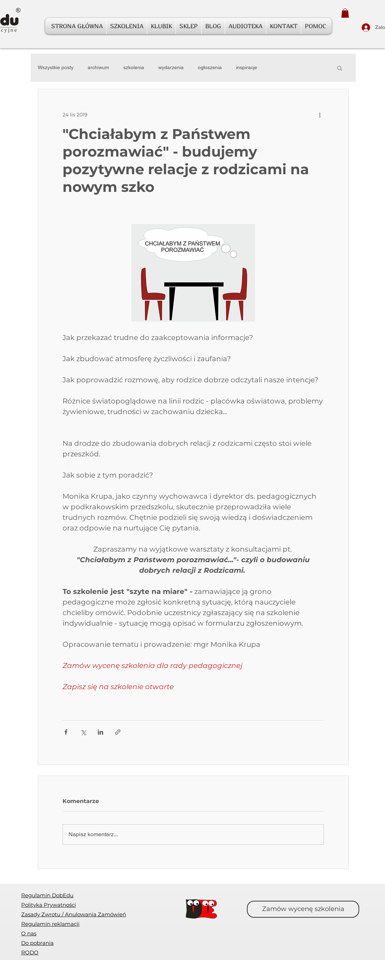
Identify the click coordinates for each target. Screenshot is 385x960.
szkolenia (133, 67)
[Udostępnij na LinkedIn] (100, 732)
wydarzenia (171, 67)
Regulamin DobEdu (47, 895)
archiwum (98, 67)
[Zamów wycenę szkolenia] (303, 909)
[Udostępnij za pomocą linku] (117, 732)
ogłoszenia (210, 67)
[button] (345, 13)
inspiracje (246, 67)
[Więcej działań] (319, 114)
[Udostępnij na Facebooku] (66, 732)
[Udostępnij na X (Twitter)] (83, 732)
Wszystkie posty (55, 67)
